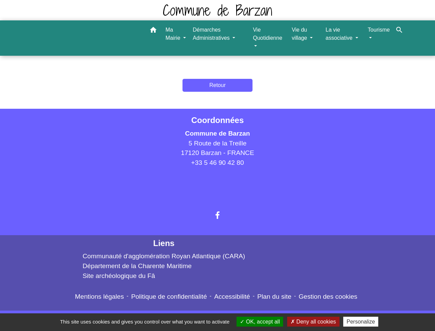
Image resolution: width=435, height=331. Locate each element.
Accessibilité (232, 296)
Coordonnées (217, 120)
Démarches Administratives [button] (212, 34)
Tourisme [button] (379, 30)
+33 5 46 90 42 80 (217, 162)
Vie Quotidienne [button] (267, 34)
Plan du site (274, 296)
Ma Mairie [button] (174, 34)
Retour (217, 85)
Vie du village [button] (300, 34)
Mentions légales (99, 296)
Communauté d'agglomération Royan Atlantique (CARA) (164, 256)
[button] (153, 31)
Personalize (361, 322)
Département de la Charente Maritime (137, 265)
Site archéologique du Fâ (119, 275)
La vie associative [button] (340, 34)
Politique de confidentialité (169, 296)
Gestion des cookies (328, 296)
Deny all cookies (313, 322)
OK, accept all (260, 322)
